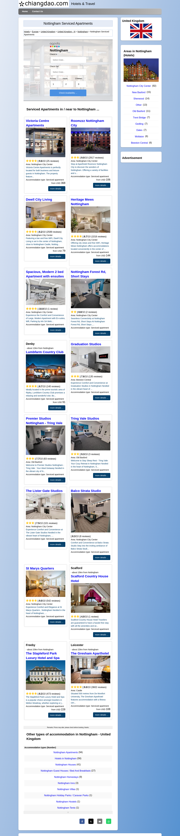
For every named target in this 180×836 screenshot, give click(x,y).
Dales (139, 130)
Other (139, 105)
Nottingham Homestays (66, 777)
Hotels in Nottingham (66, 758)
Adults (65, 79)
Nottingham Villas (66, 789)
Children (78, 79)
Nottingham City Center (139, 86)
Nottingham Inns (66, 783)
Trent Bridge (139, 117)
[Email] (99, 821)
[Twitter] (91, 821)
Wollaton (139, 136)
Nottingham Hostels (66, 801)
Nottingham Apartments (65, 752)
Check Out (54, 66)
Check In (53, 54)
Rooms (53, 79)
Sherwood (139, 98)
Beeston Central (139, 143)
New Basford (139, 92)
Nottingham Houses (65, 764)
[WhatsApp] (108, 821)
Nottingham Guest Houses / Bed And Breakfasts (66, 771)
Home (25, 11)
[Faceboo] (82, 821)
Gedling (139, 124)
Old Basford (139, 111)
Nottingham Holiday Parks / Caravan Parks (66, 795)
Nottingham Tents (66, 808)
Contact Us (37, 11)
